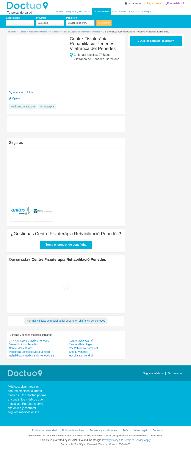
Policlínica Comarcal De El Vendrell (29, 351)
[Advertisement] (37, 60)
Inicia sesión (135, 3)
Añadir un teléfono (23, 92)
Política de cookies (73, 430)
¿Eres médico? (174, 3)
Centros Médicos (101, 11)
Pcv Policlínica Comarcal (83, 348)
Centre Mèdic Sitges (81, 344)
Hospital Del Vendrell (81, 355)
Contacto (157, 430)
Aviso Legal (140, 430)
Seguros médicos (153, 373)
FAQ (125, 430)
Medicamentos (119, 11)
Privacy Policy (110, 440)
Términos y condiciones (103, 430)
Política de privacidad (44, 430)
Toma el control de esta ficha (66, 244)
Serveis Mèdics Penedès (23, 344)
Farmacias (134, 11)
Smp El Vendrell (78, 351)
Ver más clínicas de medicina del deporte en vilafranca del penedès (66, 320)
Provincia (41, 18)
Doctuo (28, 5)
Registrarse (154, 3)
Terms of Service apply (137, 440)
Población (71, 18)
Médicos (59, 11)
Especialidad (13, 18)
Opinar (16, 98)
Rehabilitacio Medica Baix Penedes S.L (31, 355)
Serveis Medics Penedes (34, 340)
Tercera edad (175, 373)
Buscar (106, 22)
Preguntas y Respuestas (78, 11)
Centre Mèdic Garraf (81, 340)
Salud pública (148, 11)
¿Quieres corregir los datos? (156, 40)
